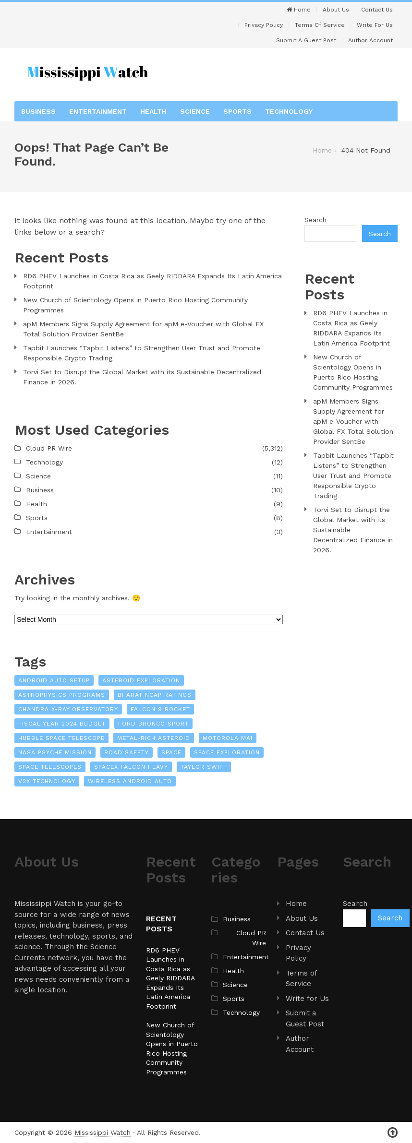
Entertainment (98, 111)
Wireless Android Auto (130, 781)
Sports (237, 111)
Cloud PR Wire (49, 448)
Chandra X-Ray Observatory (68, 709)
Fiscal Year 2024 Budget (62, 723)
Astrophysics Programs (61, 694)
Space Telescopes (50, 766)
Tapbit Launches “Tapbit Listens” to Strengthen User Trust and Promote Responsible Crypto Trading (141, 353)
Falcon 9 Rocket (160, 709)
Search (315, 220)
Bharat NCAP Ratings (155, 694)
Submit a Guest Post (306, 40)
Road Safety (126, 752)
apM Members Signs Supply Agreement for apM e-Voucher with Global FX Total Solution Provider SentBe (143, 329)
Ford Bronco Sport (153, 723)
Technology (289, 111)
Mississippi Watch (102, 1132)
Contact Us (377, 9)
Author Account (370, 40)
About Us (336, 9)
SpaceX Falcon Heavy (131, 766)
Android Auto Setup (54, 680)
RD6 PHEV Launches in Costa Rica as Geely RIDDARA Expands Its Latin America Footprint (152, 281)
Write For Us (375, 25)
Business (38, 111)
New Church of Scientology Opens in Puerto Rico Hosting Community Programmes (135, 305)
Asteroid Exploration (141, 680)
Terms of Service (320, 25)
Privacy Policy (263, 25)
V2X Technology (46, 781)
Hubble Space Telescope (61, 738)
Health (153, 111)
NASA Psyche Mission (55, 752)
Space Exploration (227, 752)
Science (195, 111)
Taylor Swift (204, 766)
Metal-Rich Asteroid (153, 738)
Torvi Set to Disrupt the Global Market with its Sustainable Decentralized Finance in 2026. (142, 377)
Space (171, 752)
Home (299, 9)
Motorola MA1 (228, 738)
